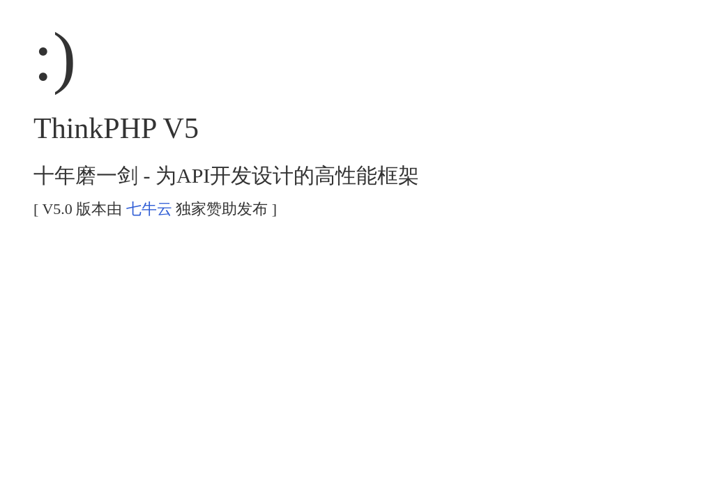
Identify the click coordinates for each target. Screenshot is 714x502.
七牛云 (149, 209)
